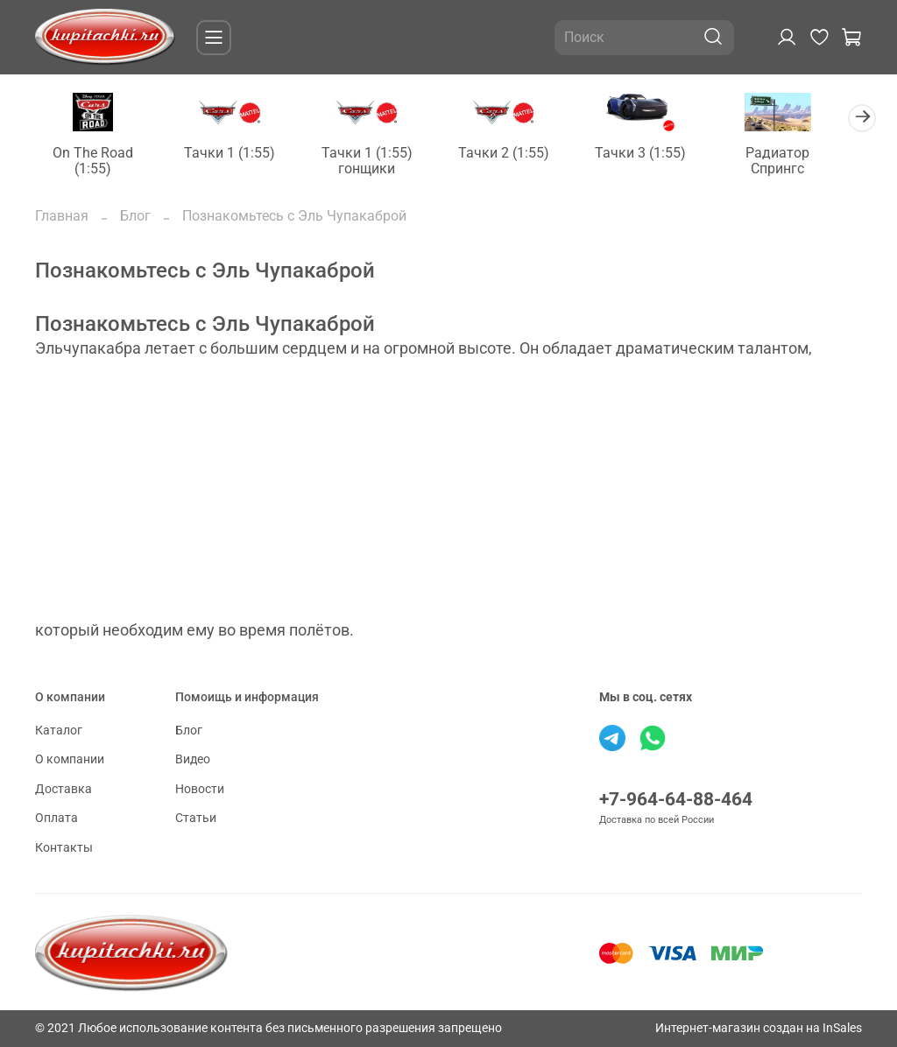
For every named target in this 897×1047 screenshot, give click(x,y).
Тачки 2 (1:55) (519, 153)
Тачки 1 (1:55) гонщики (377, 161)
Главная (61, 217)
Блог (135, 217)
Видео (192, 759)
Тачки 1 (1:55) (236, 153)
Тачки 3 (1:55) (660, 153)
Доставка (63, 789)
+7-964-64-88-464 (675, 799)
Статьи (195, 819)
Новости (199, 789)
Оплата (56, 819)
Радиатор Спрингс (802, 161)
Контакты (64, 847)
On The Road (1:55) (95, 161)
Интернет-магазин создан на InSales (758, 1028)
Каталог (58, 730)
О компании (69, 759)
